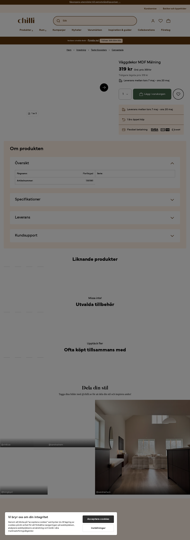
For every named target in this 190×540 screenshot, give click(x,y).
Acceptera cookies (98, 519)
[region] (61, 523)
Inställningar (98, 528)
